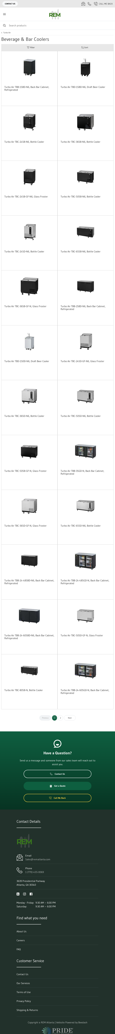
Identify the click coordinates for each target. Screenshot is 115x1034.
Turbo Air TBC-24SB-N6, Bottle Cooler (24, 141)
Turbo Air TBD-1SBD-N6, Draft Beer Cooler (83, 87)
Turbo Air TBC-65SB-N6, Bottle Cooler (80, 251)
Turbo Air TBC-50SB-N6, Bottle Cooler (80, 196)
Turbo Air (7, 33)
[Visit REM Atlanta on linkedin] (18, 893)
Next (70, 718)
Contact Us (10, 4)
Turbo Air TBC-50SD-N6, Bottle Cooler (81, 416)
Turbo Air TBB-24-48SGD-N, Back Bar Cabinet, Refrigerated (85, 582)
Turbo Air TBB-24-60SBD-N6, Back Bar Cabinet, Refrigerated (29, 637)
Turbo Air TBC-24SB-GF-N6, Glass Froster (26, 196)
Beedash (82, 1022)
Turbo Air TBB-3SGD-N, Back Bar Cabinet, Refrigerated (82, 472)
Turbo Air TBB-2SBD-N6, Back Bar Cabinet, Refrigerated (83, 307)
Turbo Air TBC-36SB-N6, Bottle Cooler (80, 141)
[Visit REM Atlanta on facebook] (31, 893)
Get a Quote (57, 785)
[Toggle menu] (4, 14)
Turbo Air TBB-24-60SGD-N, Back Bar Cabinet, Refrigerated (85, 691)
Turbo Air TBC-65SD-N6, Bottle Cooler (81, 525)
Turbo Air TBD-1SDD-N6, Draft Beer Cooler (26, 361)
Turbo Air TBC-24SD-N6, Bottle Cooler (24, 251)
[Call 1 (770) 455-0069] (89, 4)
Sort (84, 47)
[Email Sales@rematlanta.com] (83, 4)
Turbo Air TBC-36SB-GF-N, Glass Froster (25, 306)
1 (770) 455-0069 (34, 872)
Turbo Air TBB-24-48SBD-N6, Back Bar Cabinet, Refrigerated (29, 582)
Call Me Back (103, 4)
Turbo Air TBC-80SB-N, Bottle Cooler (23, 690)
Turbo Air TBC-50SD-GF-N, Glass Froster (82, 635)
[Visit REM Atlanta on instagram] (24, 893)
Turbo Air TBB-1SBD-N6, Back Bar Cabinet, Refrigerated (26, 88)
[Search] (57, 25)
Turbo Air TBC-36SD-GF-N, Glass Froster (25, 525)
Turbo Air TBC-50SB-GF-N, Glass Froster (25, 470)
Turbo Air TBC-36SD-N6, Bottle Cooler (24, 416)
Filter (31, 47)
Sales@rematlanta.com (37, 859)
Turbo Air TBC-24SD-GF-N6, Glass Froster (82, 361)
